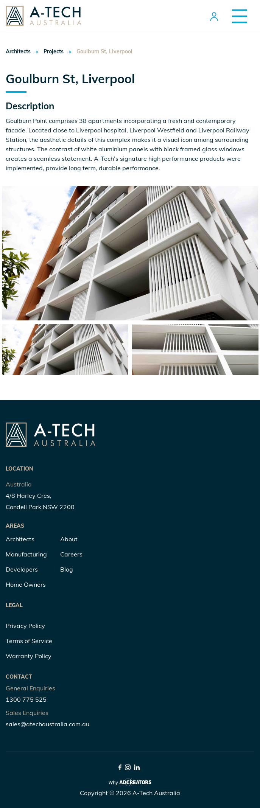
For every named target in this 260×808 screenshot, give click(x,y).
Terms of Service (29, 641)
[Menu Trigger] (236, 16)
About (69, 539)
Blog (66, 569)
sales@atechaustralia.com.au (47, 724)
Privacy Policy (25, 625)
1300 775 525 (26, 699)
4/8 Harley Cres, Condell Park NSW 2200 (40, 501)
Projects (37, 51)
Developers (22, 569)
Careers (71, 554)
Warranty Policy (28, 656)
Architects (16, 51)
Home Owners (26, 584)
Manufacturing (26, 554)
